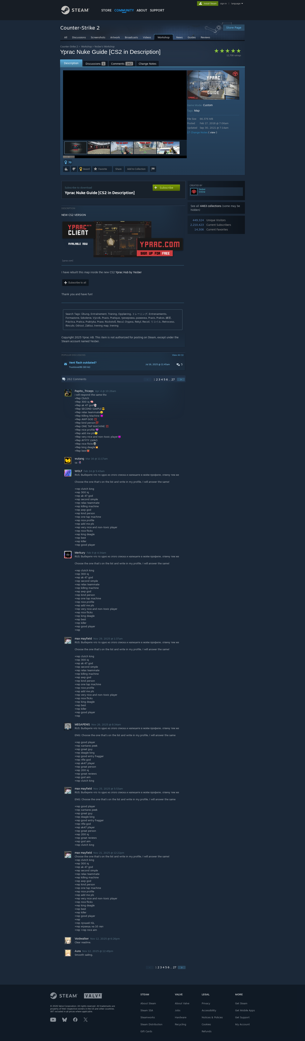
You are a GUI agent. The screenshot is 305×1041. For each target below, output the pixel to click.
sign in (223, 3)
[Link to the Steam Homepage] (78, 13)
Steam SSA (146, 1010)
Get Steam (241, 1003)
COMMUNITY (124, 10)
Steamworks (147, 1017)
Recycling (180, 1024)
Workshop (86, 46)
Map (199, 110)
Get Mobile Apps (245, 1010)
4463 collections (210, 206)
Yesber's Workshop (104, 46)
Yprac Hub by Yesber (129, 272)
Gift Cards (146, 1031)
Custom (210, 105)
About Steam (148, 1003)
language (235, 3)
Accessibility (209, 1010)
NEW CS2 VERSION (73, 214)
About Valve (182, 1003)
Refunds (206, 1031)
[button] (99, 147)
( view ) (215, 132)
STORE (106, 10)
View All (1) (178, 355)
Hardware (180, 1017)
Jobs (177, 1010)
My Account (242, 1024)
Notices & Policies (212, 1017)
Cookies (206, 1024)
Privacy (206, 1003)
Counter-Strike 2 (69, 46)
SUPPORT (157, 10)
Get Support (242, 1017)
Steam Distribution (151, 1024)
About (142, 10)
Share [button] (118, 169)
